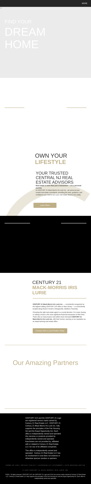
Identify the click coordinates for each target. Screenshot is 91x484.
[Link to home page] (4, 3)
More (84, 3)
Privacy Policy (28, 465)
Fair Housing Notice (75, 465)
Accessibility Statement (50, 465)
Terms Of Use (12, 465)
